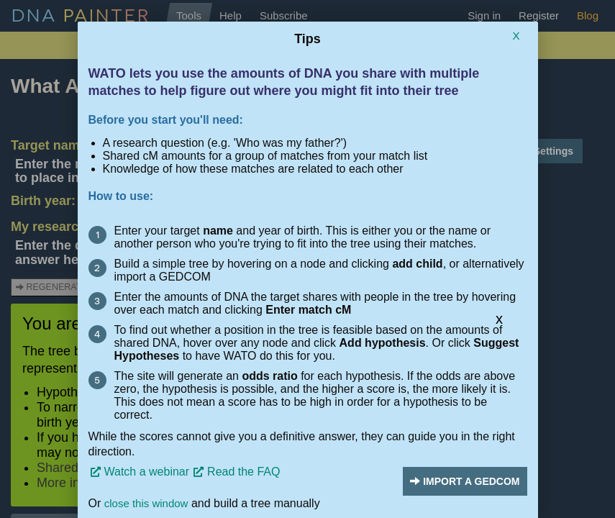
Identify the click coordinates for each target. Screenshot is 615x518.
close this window (146, 503)
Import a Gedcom (464, 481)
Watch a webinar (147, 471)
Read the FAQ (243, 471)
